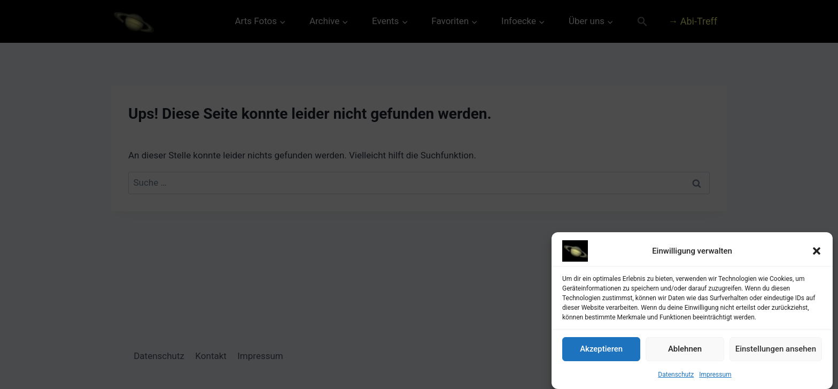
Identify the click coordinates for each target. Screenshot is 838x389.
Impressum (715, 375)
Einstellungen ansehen (775, 350)
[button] (816, 252)
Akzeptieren (601, 350)
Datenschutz (676, 375)
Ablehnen (685, 350)
